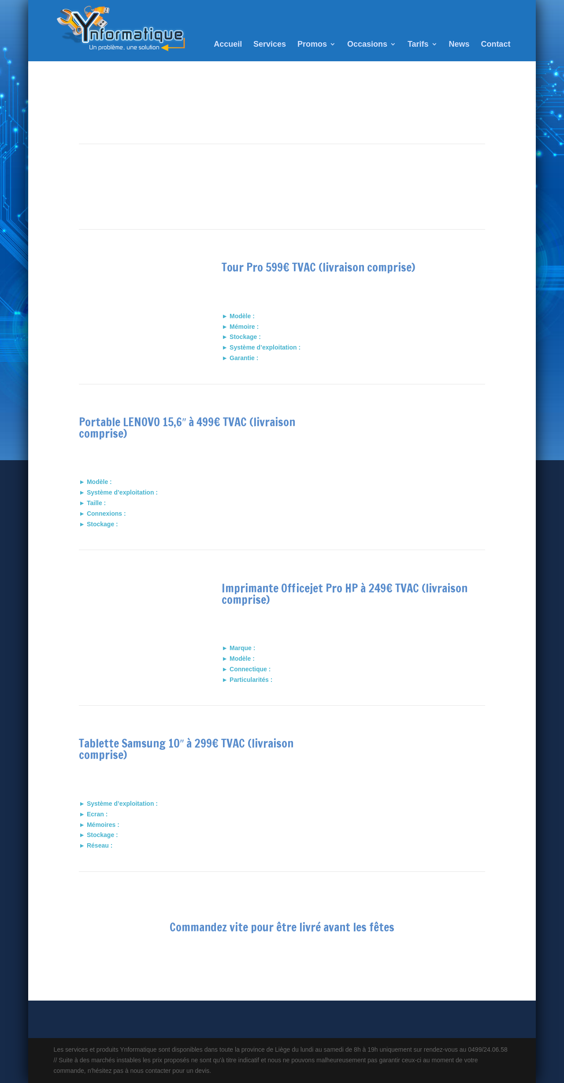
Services (269, 44)
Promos (312, 44)
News (459, 44)
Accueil (228, 44)
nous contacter (282, 957)
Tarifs (418, 44)
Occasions (367, 44)
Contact (495, 44)
